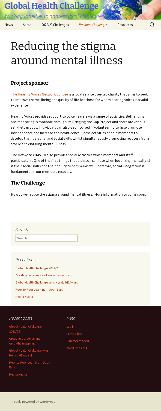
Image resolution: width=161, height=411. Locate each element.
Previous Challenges (93, 25)
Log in (70, 326)
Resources (125, 25)
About (27, 25)
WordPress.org (76, 348)
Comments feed (77, 341)
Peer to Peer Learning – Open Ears (39, 289)
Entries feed (74, 334)
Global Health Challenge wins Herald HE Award (46, 282)
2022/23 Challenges (55, 25)
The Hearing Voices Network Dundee (39, 94)
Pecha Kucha (24, 297)
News (9, 25)
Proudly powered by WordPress (33, 401)
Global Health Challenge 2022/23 (37, 268)
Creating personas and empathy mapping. (44, 275)
